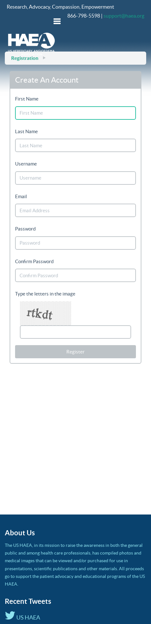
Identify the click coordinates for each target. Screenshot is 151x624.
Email (21, 196)
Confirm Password (34, 261)
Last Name (26, 131)
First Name (26, 98)
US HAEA (22, 617)
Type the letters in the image (45, 293)
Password (25, 228)
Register (75, 351)
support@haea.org (124, 16)
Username (26, 163)
